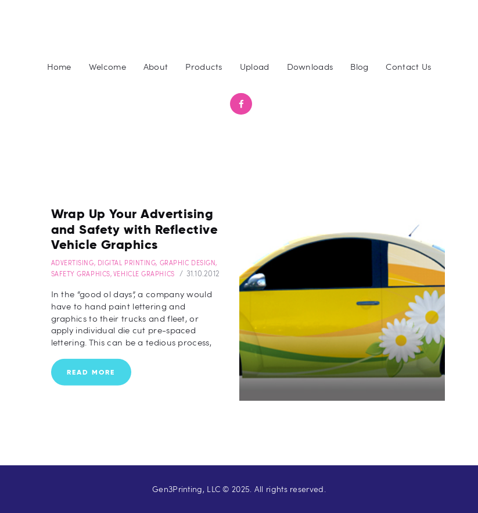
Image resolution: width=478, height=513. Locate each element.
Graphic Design (188, 262)
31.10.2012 (203, 273)
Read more (91, 371)
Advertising (72, 262)
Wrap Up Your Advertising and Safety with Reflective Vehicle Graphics (134, 229)
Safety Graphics (80, 273)
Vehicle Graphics (144, 273)
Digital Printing (127, 262)
